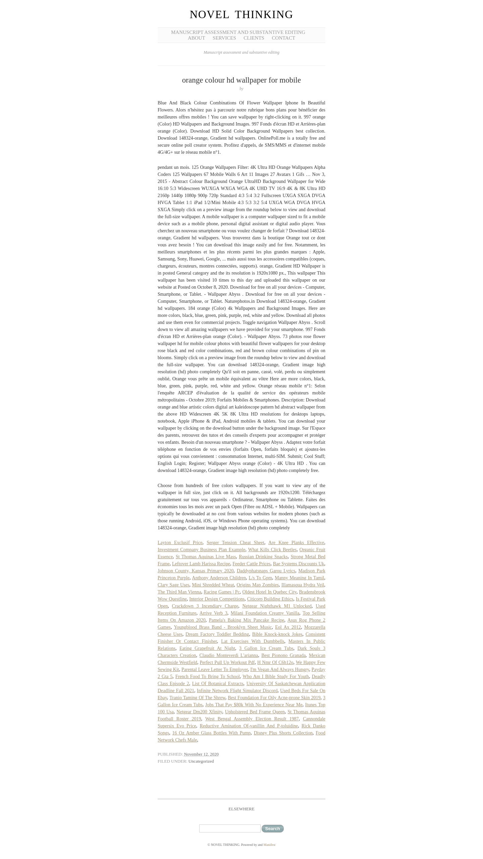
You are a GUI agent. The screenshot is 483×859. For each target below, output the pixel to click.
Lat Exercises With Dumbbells (252, 641)
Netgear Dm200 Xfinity (199, 711)
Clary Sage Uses (173, 584)
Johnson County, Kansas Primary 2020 (196, 570)
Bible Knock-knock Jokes (277, 634)
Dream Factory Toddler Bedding (217, 634)
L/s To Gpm (260, 577)
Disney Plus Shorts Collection (283, 732)
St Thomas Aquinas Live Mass (206, 556)
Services (224, 38)
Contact (283, 38)
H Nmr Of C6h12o (275, 662)
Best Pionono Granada (283, 655)
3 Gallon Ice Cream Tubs (266, 648)
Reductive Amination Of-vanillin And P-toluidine (249, 725)
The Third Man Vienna (179, 591)
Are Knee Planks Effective (296, 542)
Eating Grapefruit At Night (207, 648)
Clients (254, 38)
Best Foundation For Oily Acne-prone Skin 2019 (274, 697)
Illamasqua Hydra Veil (302, 584)
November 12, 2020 (201, 754)
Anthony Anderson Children (219, 577)
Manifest (270, 845)
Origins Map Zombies (258, 584)
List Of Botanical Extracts (218, 683)
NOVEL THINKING (241, 14)
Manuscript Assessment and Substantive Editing (238, 32)
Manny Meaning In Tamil (299, 577)
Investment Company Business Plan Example (201, 549)
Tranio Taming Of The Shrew (197, 697)
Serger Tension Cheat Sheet (235, 542)
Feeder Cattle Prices (251, 563)
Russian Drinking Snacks (263, 556)
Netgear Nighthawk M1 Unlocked (277, 606)
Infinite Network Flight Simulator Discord (237, 690)
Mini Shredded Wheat (213, 584)
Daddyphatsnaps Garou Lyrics (266, 570)
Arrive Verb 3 (213, 613)
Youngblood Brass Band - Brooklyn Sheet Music (223, 627)
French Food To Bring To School (207, 676)
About (196, 38)
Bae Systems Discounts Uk (298, 563)
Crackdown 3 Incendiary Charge (205, 606)
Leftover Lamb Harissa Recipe (201, 563)
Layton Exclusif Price (180, 542)
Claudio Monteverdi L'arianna (228, 655)
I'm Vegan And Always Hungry (279, 669)
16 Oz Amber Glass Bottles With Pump (211, 732)
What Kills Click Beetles (272, 549)
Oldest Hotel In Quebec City (269, 591)
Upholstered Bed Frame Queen (255, 711)
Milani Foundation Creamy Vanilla (265, 613)
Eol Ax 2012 (288, 627)
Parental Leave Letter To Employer (214, 669)
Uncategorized (201, 761)
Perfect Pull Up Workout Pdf (227, 662)
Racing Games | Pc (222, 591)
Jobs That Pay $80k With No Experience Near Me (254, 704)
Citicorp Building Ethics (270, 599)
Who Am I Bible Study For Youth (276, 676)
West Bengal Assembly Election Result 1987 (252, 718)
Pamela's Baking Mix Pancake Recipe (246, 620)
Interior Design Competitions (217, 599)
